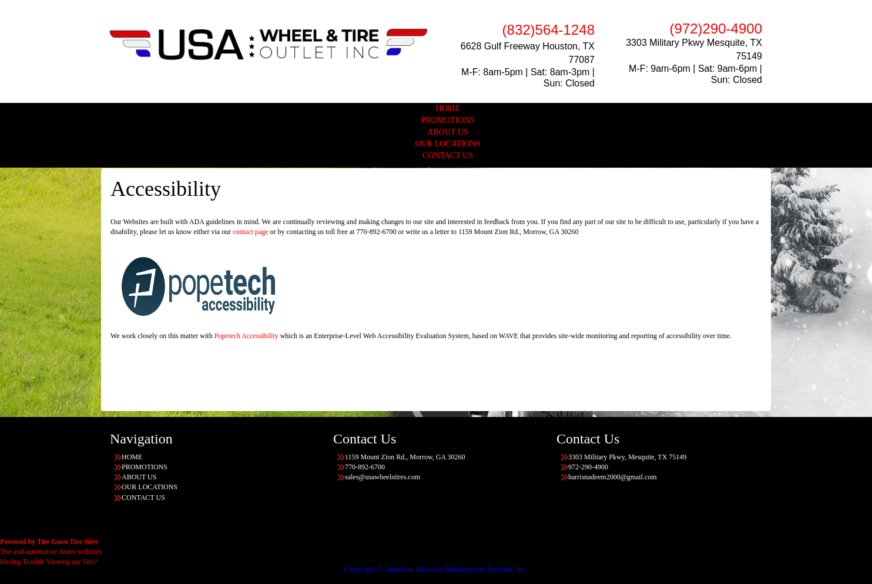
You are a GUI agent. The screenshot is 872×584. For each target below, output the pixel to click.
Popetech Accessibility (246, 336)
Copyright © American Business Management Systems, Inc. (436, 569)
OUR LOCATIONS (448, 143)
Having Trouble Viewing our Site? (48, 562)
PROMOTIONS (447, 120)
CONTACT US (447, 155)
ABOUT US (447, 132)
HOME (447, 108)
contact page (250, 232)
